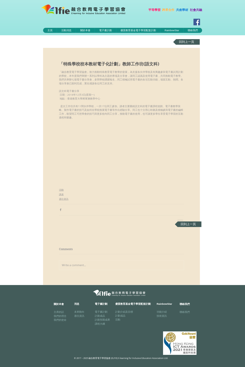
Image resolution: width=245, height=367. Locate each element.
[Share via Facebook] (60, 209)
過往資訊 (63, 199)
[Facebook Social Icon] (196, 22)
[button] (105, 30)
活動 (61, 189)
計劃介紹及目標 (124, 311)
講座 (61, 194)
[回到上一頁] (186, 42)
